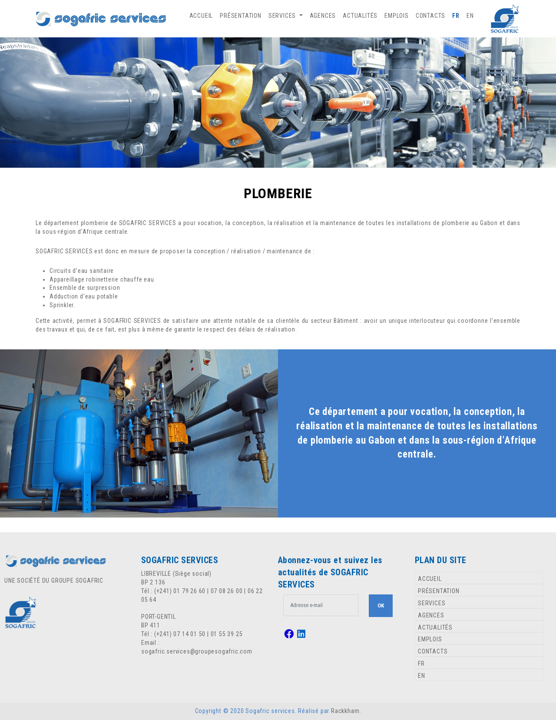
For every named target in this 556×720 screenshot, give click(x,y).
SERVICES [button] (283, 15)
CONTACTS (430, 15)
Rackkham (345, 710)
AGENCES (323, 15)
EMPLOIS (396, 15)
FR (456, 15)
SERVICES (431, 603)
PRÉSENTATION (240, 15)
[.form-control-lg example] (320, 605)
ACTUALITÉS (360, 15)
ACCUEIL (201, 15)
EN (470, 15)
